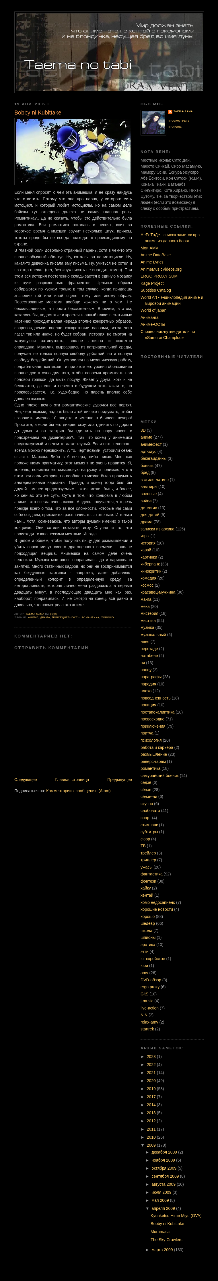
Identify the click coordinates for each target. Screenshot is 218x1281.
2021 (152, 1072)
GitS (144, 994)
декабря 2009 (165, 1152)
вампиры (149, 486)
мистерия (149, 613)
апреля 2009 (164, 1208)
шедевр (148, 923)
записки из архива (157, 529)
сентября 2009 (166, 1176)
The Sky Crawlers (166, 1239)
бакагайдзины (154, 458)
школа (146, 930)
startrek (147, 1029)
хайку (146, 888)
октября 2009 (165, 1168)
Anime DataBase (156, 255)
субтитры (149, 832)
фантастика (152, 874)
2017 (152, 1096)
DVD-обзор (151, 980)
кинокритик (151, 571)
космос (147, 585)
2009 (152, 1145)
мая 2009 (161, 1200)
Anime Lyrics (152, 262)
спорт (146, 817)
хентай (147, 895)
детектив (149, 507)
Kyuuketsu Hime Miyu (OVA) (176, 1215)
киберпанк (150, 564)
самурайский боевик (160, 775)
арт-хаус (148, 451)
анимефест (151, 444)
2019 (152, 1088)
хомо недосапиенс (158, 902)
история (148, 543)
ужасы (146, 867)
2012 (152, 1121)
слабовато (150, 810)
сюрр (145, 839)
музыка (147, 627)
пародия (148, 684)
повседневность (66, 617)
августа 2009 (164, 1184)
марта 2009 (163, 1249)
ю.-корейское (153, 958)
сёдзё (146, 782)
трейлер (148, 853)
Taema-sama (183, 111)
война (146, 500)
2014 (152, 1104)
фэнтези (148, 881)
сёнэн (146, 789)
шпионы (148, 937)
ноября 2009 (164, 1160)
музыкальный (153, 634)
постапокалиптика (157, 712)
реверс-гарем (153, 761)
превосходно (152, 719)
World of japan (153, 310)
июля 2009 (162, 1192)
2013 (152, 1113)
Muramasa (160, 1231)
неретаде (149, 648)
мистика (148, 620)
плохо (146, 691)
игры (145, 536)
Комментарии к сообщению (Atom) (78, 790)
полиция (148, 705)
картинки (149, 557)
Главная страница (72, 779)
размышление (154, 754)
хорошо (107, 617)
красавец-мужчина (158, 592)
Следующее (25, 779)
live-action (150, 1008)
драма (45, 617)
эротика (148, 944)
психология (151, 740)
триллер (148, 860)
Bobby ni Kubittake (167, 1223)
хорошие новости (157, 909)
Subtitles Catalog (156, 290)
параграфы (151, 677)
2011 (152, 1129)
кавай (146, 550)
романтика (90, 617)
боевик (147, 465)
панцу (146, 670)
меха (145, 606)
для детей (150, 514)
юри (144, 965)
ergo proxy (150, 987)
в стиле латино (155, 479)
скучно (147, 803)
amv (144, 972)
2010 (152, 1137)
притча (147, 733)
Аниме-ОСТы (153, 324)
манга (146, 599)
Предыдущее (119, 779)
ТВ (143, 846)
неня (145, 641)
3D (143, 430)
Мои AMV (149, 248)
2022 (152, 1064)
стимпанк (149, 825)
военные (149, 493)
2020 (152, 1080)
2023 (152, 1056)
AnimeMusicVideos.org (161, 269)
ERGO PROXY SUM (159, 276)
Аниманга (150, 317)
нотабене (149, 655)
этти (145, 951)
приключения (153, 726)
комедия (148, 578)
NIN (144, 1015)
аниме (33, 617)
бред (145, 472)
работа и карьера (157, 747)
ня (143, 662)
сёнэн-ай (149, 796)
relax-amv (149, 1022)
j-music (147, 1001)
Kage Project (152, 283)
